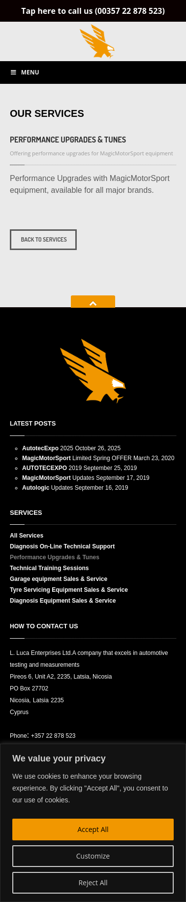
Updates (58, 477)
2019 (52, 468)
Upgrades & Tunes (68, 139)
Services (26, 535)
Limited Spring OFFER (77, 458)
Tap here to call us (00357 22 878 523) (93, 10)
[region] (93, 823)
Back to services (43, 239)
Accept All (92, 829)
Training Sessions (49, 568)
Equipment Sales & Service (63, 600)
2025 (47, 448)
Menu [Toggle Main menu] (24, 72)
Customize (93, 856)
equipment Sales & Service (58, 579)
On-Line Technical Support (62, 546)
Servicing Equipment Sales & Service (69, 589)
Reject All (92, 882)
